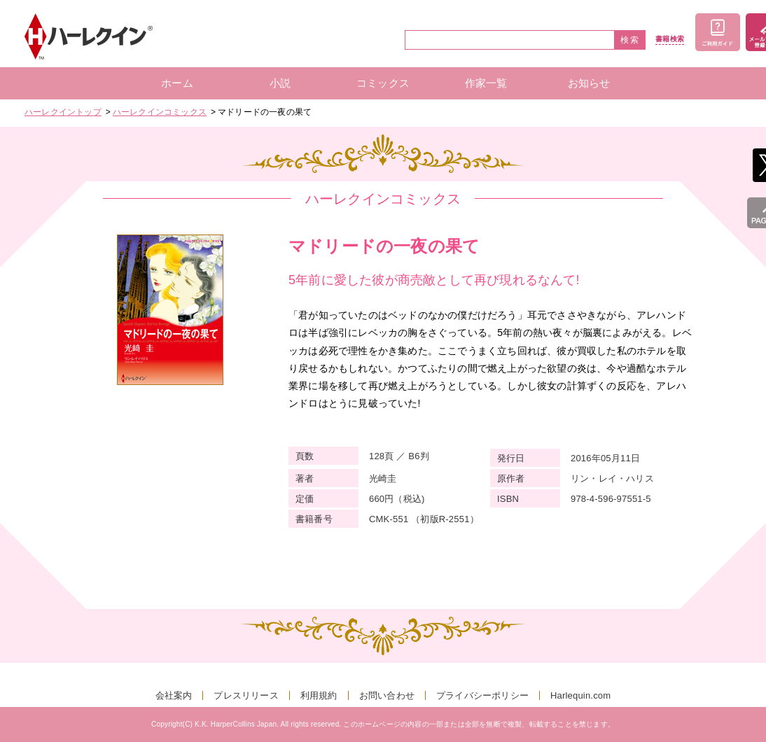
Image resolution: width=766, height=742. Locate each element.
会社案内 (174, 695)
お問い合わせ (387, 695)
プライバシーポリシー (482, 695)
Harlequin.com (580, 695)
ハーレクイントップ (63, 112)
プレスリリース (246, 695)
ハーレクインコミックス (160, 112)
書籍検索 (669, 39)
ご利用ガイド (717, 32)
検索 (630, 40)
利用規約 (318, 695)
